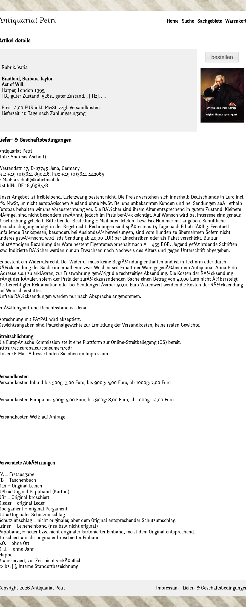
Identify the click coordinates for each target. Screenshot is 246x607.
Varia (23, 67)
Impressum (167, 588)
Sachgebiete (209, 21)
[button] (222, 57)
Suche (188, 21)
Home (172, 21)
